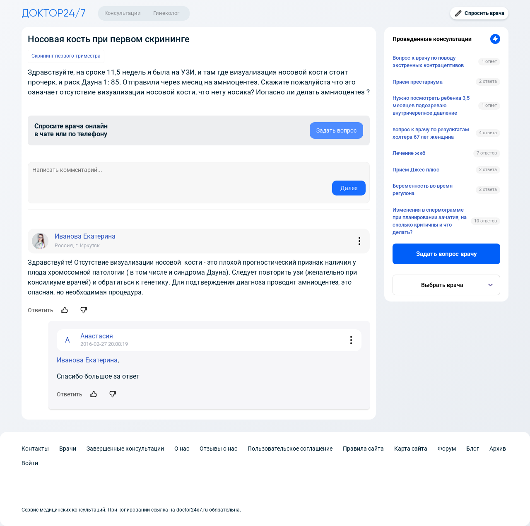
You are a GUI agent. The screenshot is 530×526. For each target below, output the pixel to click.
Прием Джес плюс (416, 169)
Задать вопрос (336, 130)
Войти (30, 463)
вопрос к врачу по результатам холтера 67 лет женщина (431, 133)
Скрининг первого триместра (66, 56)
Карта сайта (410, 448)
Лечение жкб (409, 153)
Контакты (35, 448)
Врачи (67, 448)
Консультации (122, 13)
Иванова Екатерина (87, 360)
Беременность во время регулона (423, 189)
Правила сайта (363, 448)
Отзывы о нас (218, 448)
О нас (181, 448)
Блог (472, 448)
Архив (497, 448)
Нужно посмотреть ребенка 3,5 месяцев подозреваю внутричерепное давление (431, 105)
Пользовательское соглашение (290, 448)
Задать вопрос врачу (446, 254)
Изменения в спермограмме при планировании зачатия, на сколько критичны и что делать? (430, 221)
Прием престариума (418, 82)
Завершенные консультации (125, 448)
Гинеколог (166, 13)
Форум (447, 448)
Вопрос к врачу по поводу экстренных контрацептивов (428, 61)
